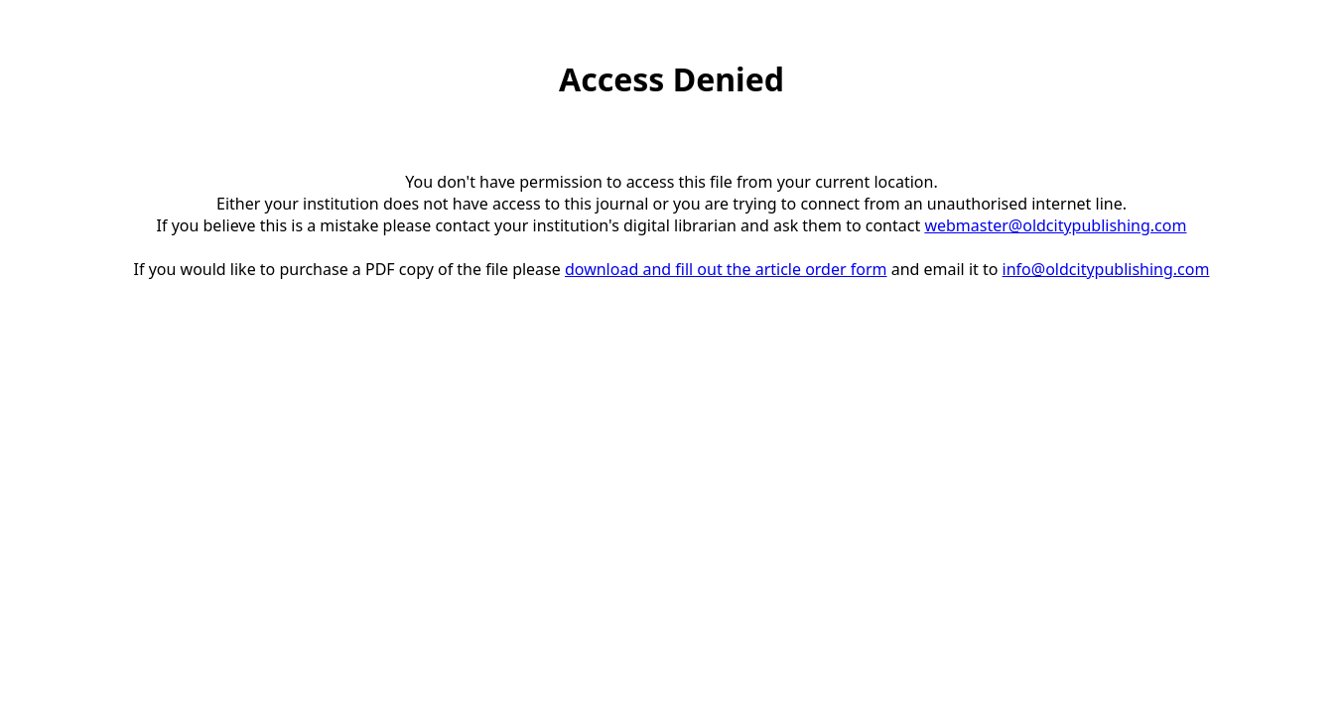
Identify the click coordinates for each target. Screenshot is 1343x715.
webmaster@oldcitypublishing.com (1055, 225)
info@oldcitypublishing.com (1106, 269)
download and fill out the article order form (726, 269)
